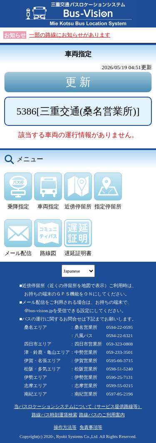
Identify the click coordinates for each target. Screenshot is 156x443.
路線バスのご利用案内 (102, 414)
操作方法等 (65, 427)
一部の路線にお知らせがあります (69, 35)
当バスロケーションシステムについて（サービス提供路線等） (78, 406)
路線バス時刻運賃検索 (54, 414)
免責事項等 (90, 427)
